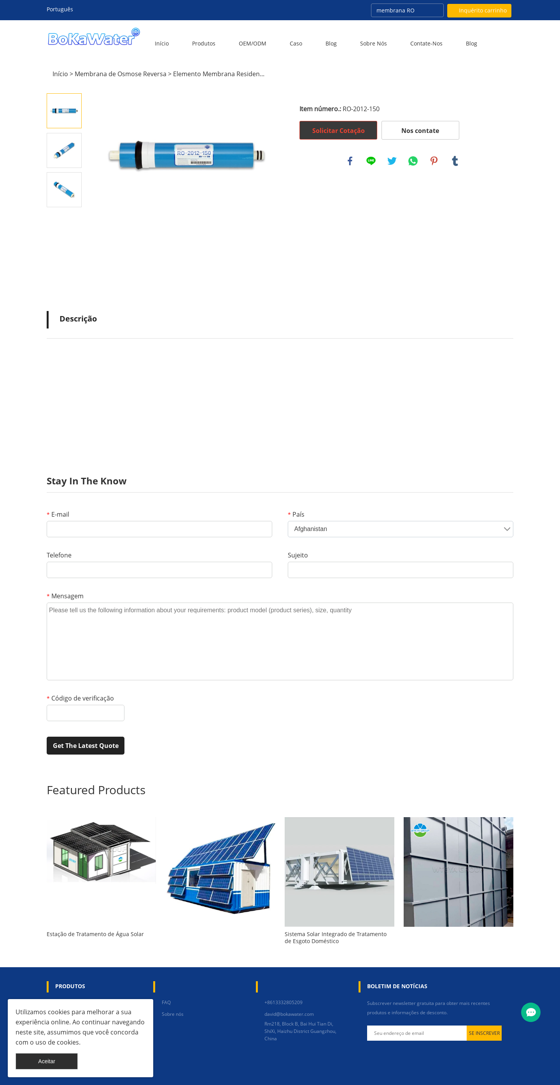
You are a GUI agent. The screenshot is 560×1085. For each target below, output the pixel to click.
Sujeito (298, 555)
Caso (296, 43)
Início (162, 43)
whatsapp (413, 161)
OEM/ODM (252, 43)
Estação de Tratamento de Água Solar (95, 934)
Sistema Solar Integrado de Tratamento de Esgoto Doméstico (336, 938)
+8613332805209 (283, 1002)
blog (471, 43)
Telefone (59, 555)
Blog (331, 43)
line (371, 161)
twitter (392, 161)
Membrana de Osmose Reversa (120, 74)
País (296, 514)
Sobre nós (373, 43)
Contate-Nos (426, 43)
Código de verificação (80, 698)
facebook (350, 161)
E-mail (58, 514)
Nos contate (420, 130)
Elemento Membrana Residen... (218, 74)
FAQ (166, 1002)
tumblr (455, 161)
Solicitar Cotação (338, 130)
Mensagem (65, 596)
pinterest (434, 161)
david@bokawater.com (289, 1014)
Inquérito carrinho (483, 10)
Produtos (203, 43)
